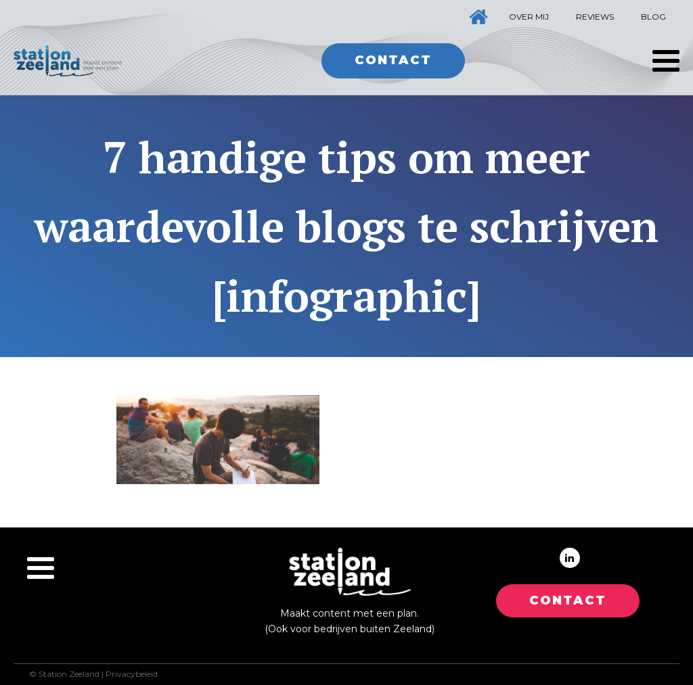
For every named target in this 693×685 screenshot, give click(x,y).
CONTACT (567, 600)
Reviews (595, 16)
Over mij (529, 16)
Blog (653, 16)
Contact (393, 60)
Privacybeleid (132, 674)
